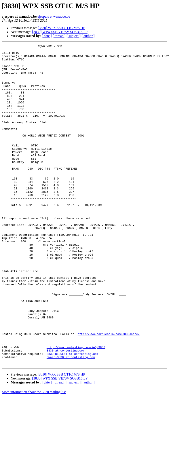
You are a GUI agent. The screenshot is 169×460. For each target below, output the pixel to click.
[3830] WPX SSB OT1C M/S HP (61, 28)
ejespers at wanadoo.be (54, 16)
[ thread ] (59, 36)
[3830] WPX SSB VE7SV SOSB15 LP (59, 32)
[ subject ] (73, 36)
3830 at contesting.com (66, 412)
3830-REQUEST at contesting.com (72, 416)
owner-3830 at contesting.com (71, 420)
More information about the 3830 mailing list (34, 456)
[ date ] (47, 36)
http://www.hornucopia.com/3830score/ (109, 392)
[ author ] (88, 36)
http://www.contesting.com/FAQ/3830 (76, 408)
